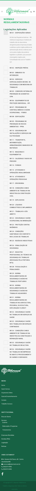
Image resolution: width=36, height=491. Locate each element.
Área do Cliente (6, 416)
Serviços (4, 420)
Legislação (4, 442)
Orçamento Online (6, 392)
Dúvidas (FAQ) (5, 439)
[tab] (18, 33)
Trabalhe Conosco (6, 404)
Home (3, 385)
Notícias (3, 446)
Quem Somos (5, 389)
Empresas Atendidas (7, 435)
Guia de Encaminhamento (9, 396)
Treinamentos (6, 430)
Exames (4, 422)
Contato (3, 400)
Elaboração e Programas (9, 426)
